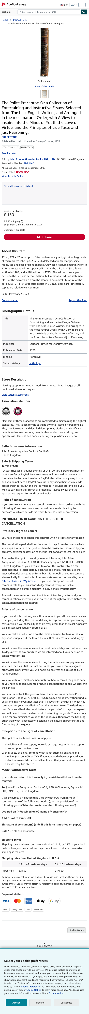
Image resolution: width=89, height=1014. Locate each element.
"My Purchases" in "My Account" (20, 581)
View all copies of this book (18, 186)
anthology (35, 363)
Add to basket (45, 237)
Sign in (74, 5)
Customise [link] (66, 1002)
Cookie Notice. (33, 989)
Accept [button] (16, 1002)
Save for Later (9, 153)
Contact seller (10, 300)
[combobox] (48, 12)
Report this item (78, 300)
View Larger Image (44, 85)
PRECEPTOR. (20, 19)
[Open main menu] (7, 12)
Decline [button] (40, 1002)
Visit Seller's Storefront (15, 394)
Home (5, 19)
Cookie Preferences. (31, 986)
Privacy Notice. (56, 993)
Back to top (44, 946)
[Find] (84, 12)
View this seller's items (13, 176)
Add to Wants (77, 930)
